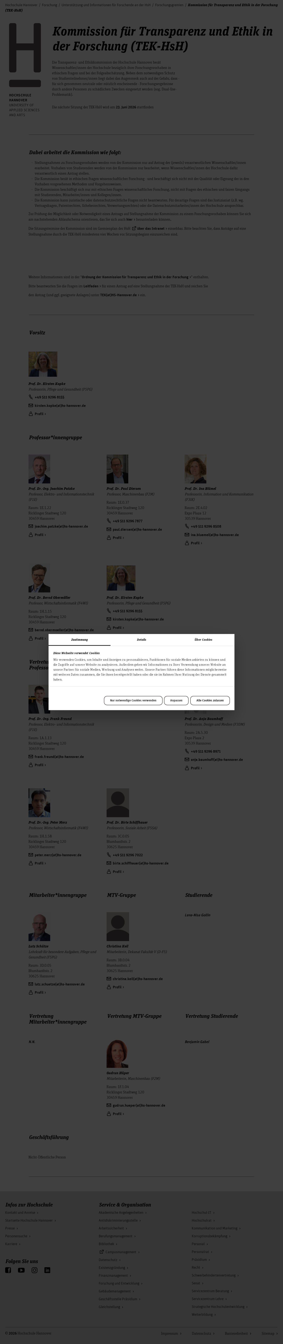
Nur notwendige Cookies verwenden (133, 700)
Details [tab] (141, 639)
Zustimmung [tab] (79, 639)
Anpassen (176, 700)
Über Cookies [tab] (203, 639)
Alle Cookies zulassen (210, 700)
